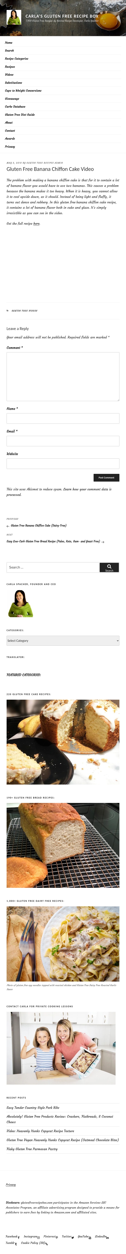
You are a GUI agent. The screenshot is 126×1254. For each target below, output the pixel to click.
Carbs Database (15, 106)
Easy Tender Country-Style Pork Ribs (33, 1108)
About (8, 122)
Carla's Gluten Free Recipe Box (62, 16)
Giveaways (12, 99)
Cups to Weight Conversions (23, 90)
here (36, 223)
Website (12, 454)
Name (12, 409)
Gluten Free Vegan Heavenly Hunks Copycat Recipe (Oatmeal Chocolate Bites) (63, 1140)
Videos (9, 74)
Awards (10, 138)
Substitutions (13, 83)
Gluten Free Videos (25, 311)
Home (8, 42)
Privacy (10, 146)
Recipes (10, 67)
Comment (15, 348)
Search (9, 50)
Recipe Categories (16, 58)
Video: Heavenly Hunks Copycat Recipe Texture (40, 1131)
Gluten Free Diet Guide (20, 114)
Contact (10, 130)
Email (12, 431)
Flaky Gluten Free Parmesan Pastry (32, 1149)
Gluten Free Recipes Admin (45, 163)
